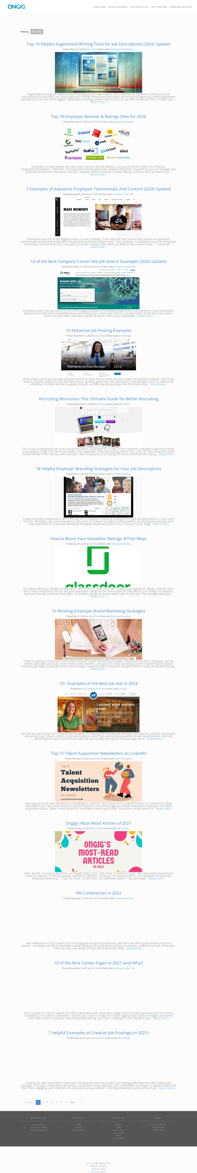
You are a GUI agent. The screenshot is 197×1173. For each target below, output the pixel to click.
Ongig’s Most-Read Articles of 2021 (98, 823)
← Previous (28, 1102)
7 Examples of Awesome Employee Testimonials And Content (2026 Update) (98, 189)
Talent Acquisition (123, 758)
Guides (78, 1127)
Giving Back (118, 1138)
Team (118, 1127)
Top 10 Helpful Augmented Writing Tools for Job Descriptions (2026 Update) (98, 44)
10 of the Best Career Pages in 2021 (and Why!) (98, 963)
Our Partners (118, 1132)
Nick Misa (92, 49)
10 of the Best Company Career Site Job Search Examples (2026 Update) (98, 261)
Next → (74, 1102)
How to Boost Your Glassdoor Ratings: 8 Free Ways (98, 538)
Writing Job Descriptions (122, 49)
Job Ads (122, 688)
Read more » (98, 102)
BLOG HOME (99, 7)
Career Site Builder (38, 1127)
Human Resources (124, 898)
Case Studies (78, 1130)
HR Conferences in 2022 (98, 893)
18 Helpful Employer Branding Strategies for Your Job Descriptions (98, 468)
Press (118, 1135)
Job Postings (125, 335)
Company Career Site (123, 194)
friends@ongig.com (98, 1171)
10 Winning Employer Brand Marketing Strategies (98, 611)
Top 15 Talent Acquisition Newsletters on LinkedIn (98, 753)
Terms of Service (158, 1124)
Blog (78, 1124)
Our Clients (118, 1130)
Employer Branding (124, 121)
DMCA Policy (158, 1130)
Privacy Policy (158, 1127)
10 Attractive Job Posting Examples (99, 330)
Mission (118, 1124)
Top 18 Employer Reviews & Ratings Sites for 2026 (98, 116)
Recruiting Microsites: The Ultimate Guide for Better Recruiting (98, 398)
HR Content (123, 828)
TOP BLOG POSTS (140, 7)
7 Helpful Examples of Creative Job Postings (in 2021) (98, 1032)
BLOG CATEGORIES (119, 7)
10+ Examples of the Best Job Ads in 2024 (98, 683)
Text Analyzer (38, 1124)
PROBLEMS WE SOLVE (182, 7)
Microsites (125, 404)
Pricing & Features (38, 1130)
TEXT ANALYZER (159, 7)
